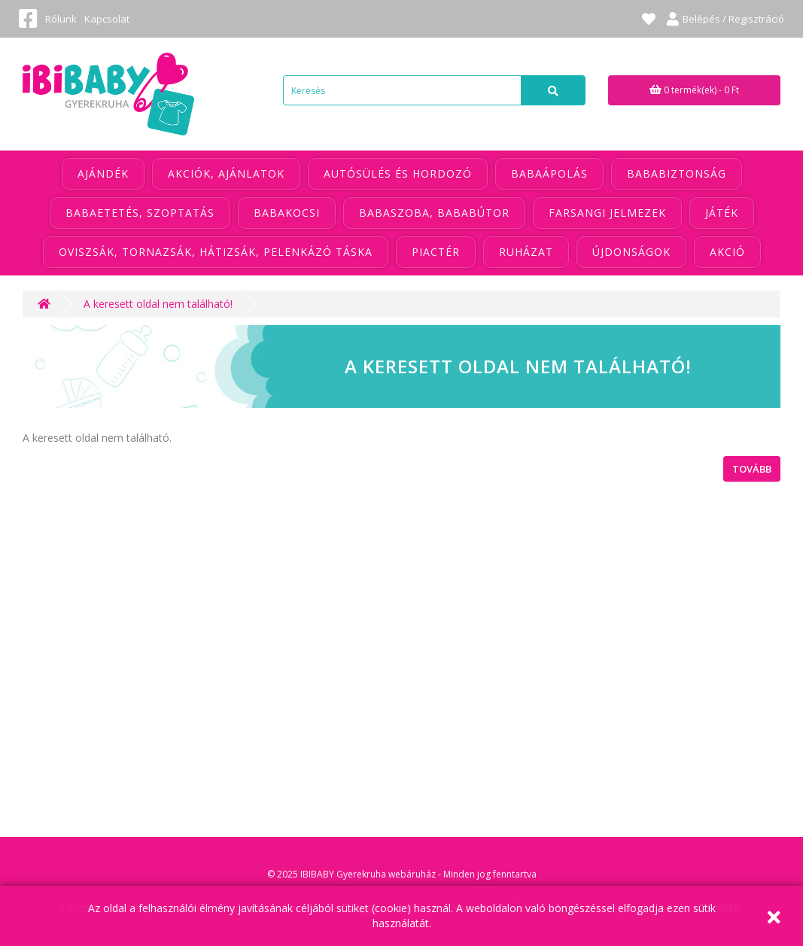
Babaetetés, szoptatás (139, 212)
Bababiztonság (676, 173)
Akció (727, 252)
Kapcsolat (106, 19)
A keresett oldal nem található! (158, 304)
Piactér (436, 252)
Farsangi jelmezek (607, 212)
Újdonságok (631, 252)
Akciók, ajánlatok (226, 173)
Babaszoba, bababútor (434, 212)
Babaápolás (549, 173)
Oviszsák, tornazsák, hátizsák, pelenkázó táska (216, 252)
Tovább (751, 469)
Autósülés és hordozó (398, 173)
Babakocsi (287, 212)
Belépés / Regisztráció (725, 19)
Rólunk (61, 19)
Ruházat (526, 252)
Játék (721, 212)
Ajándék (103, 173)
